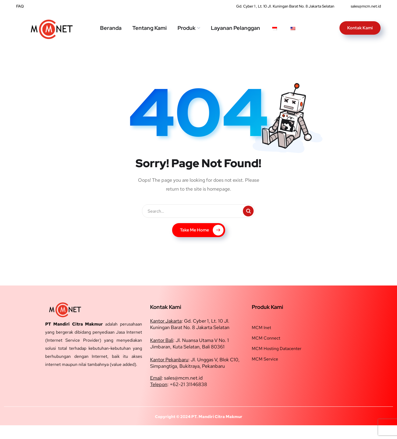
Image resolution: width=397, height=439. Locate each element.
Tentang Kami (149, 27)
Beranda (111, 27)
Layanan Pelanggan (235, 27)
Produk (187, 27)
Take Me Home (202, 243)
